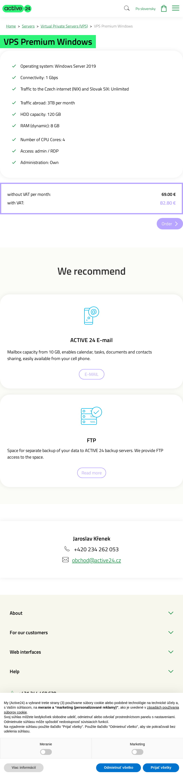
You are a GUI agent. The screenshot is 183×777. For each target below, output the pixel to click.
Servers (28, 26)
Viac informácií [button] (24, 767)
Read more (92, 473)
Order (167, 223)
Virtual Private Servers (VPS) (64, 26)
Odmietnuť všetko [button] (118, 767)
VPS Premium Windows (113, 26)
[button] (17, 8)
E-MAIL (92, 374)
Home (11, 26)
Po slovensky (146, 8)
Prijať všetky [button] (161, 767)
